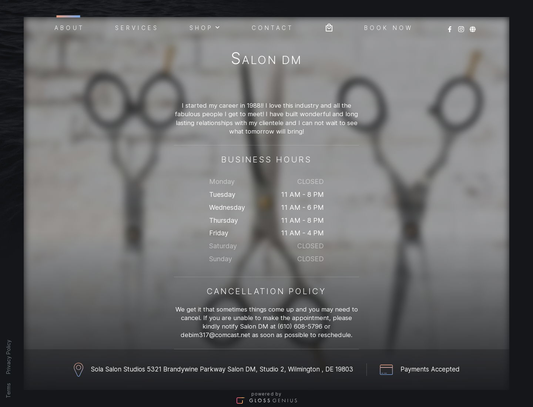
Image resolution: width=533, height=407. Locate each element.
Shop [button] (205, 27)
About (69, 26)
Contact (273, 27)
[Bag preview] (329, 26)
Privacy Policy (8, 357)
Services (137, 27)
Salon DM (266, 60)
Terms (8, 390)
